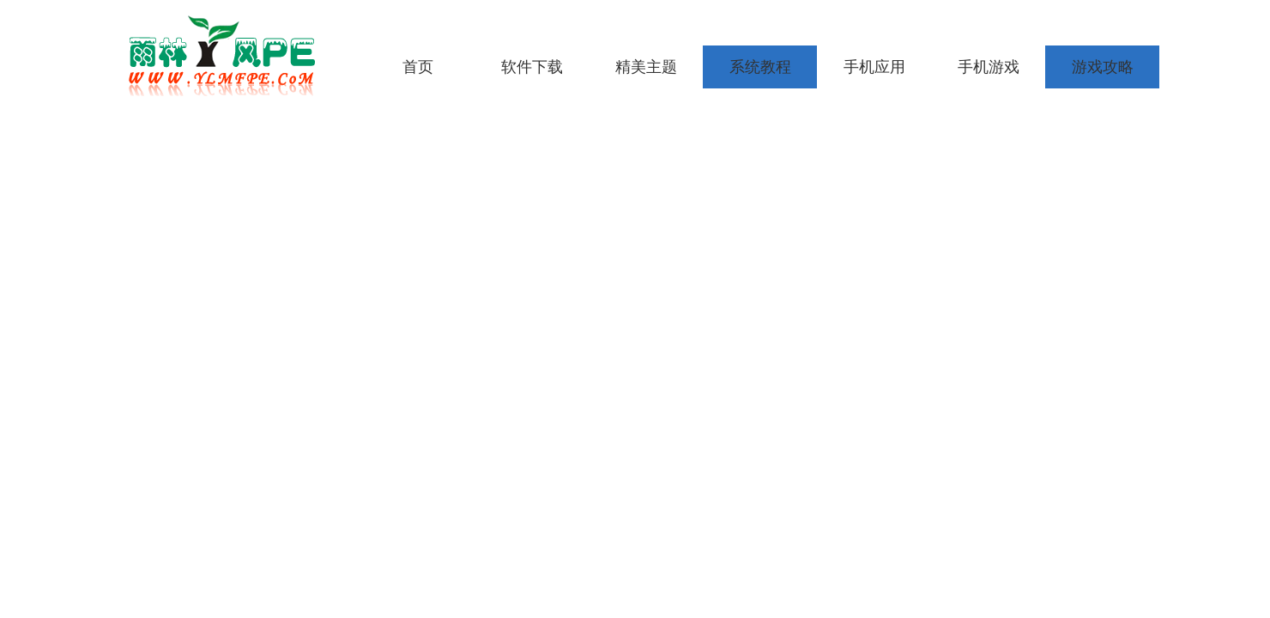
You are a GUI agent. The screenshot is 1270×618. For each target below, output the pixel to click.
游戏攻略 (1103, 67)
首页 (417, 67)
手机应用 (874, 67)
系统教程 (760, 67)
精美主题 (646, 67)
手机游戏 (988, 67)
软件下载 (532, 67)
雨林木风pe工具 (227, 55)
